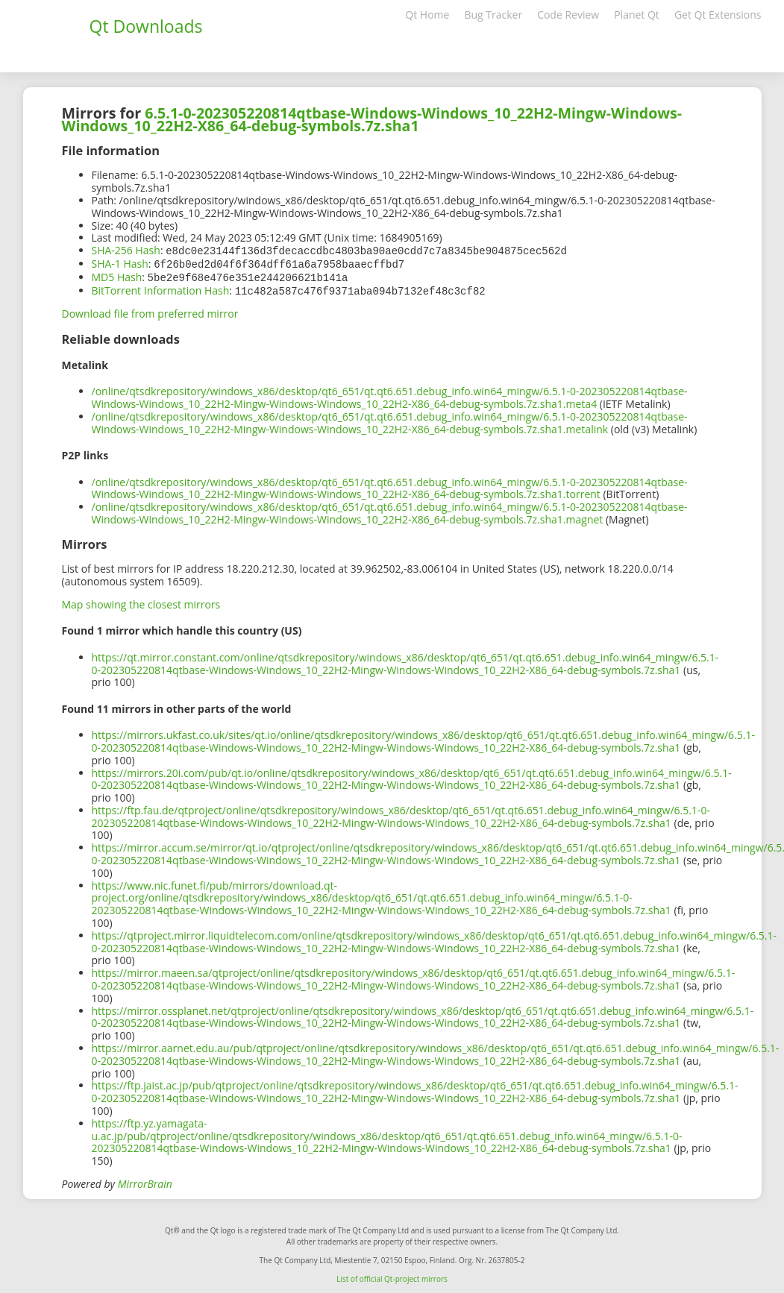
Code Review (568, 14)
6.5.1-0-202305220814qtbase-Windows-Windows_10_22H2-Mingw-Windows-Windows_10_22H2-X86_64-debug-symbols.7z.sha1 (372, 119)
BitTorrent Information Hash (161, 288)
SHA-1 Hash (120, 263)
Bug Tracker (493, 14)
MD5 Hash (117, 275)
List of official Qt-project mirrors (392, 1276)
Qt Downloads (146, 26)
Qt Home (427, 14)
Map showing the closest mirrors (141, 601)
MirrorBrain (145, 1181)
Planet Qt (636, 14)
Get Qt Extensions (718, 14)
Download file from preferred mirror (150, 310)
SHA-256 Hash (126, 250)
